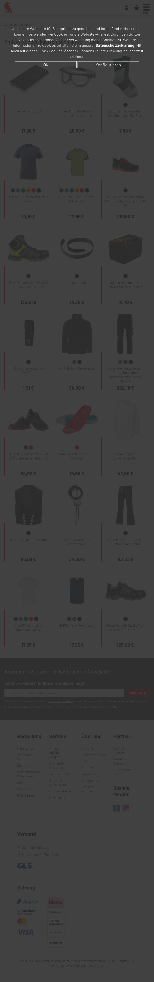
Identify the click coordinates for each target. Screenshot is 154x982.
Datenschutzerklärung (115, 45)
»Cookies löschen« (63, 50)
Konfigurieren (108, 64)
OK (45, 64)
